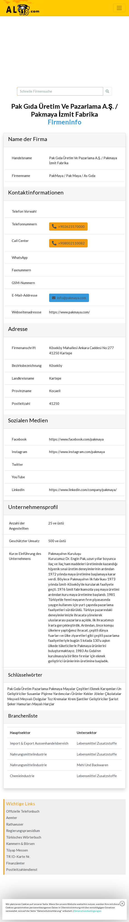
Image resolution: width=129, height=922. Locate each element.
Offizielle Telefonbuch (22, 811)
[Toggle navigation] (119, 8)
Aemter (11, 818)
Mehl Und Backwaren (92, 765)
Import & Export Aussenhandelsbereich (39, 743)
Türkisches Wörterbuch (23, 837)
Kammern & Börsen (20, 843)
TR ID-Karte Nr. (18, 856)
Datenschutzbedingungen (87, 910)
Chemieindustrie (22, 776)
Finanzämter (15, 863)
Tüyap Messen (17, 850)
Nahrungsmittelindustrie (28, 754)
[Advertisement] (64, 51)
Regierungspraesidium (23, 831)
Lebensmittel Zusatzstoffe (97, 743)
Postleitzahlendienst (21, 869)
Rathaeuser (15, 824)
